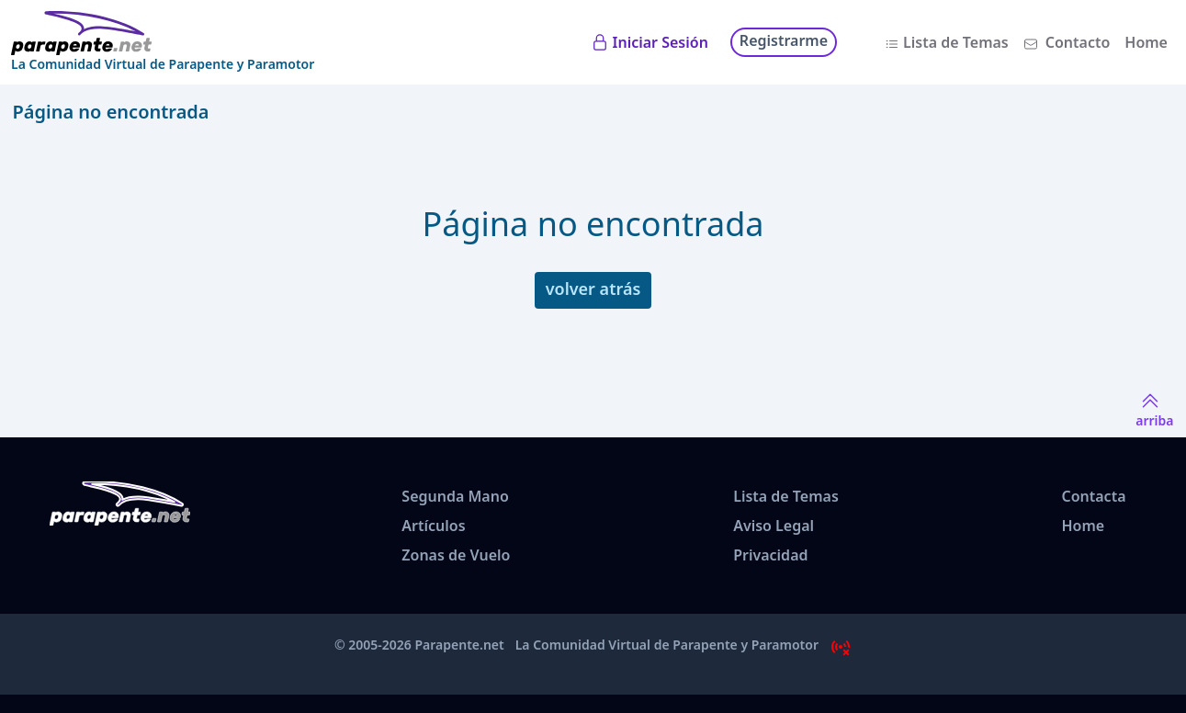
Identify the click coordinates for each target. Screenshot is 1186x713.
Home (1146, 42)
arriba (1154, 409)
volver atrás (593, 288)
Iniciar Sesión (660, 42)
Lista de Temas (956, 42)
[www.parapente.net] (162, 33)
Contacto (1078, 42)
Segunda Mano (454, 496)
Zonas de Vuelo (455, 555)
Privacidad (770, 555)
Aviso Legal (773, 525)
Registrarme (784, 40)
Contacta (1093, 496)
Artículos (433, 525)
